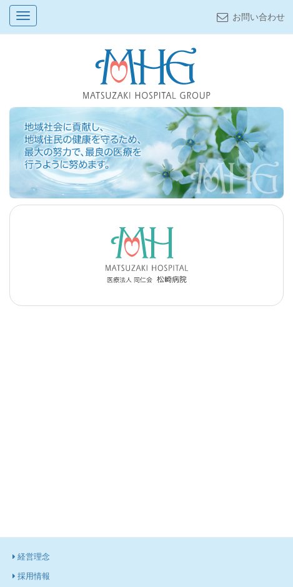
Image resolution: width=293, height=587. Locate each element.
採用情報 (31, 576)
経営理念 (31, 557)
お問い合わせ (250, 17)
